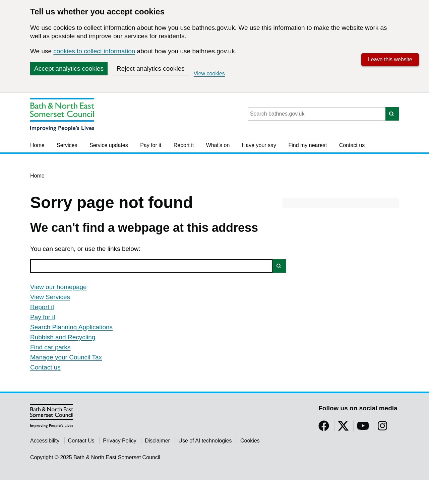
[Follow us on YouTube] (363, 428)
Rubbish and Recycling (62, 337)
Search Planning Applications (71, 327)
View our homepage (58, 286)
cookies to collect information (94, 51)
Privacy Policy (119, 440)
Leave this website (390, 59)
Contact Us (81, 440)
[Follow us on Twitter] (343, 428)
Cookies (250, 440)
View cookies (209, 73)
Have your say (259, 145)
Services (67, 145)
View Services (50, 296)
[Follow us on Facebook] (323, 428)
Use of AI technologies (205, 440)
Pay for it (150, 145)
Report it (184, 145)
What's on (218, 145)
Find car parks (50, 347)
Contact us (352, 145)
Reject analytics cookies (151, 68)
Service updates (108, 145)
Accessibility (44, 440)
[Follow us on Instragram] (382, 428)
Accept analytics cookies (69, 68)
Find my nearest (307, 145)
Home (37, 145)
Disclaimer (157, 440)
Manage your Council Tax (66, 357)
